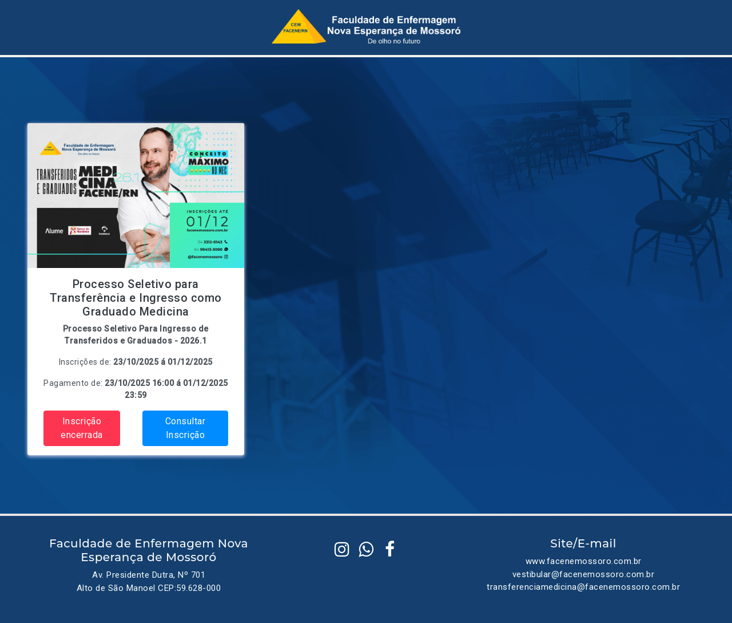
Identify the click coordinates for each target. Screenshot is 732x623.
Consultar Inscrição (185, 428)
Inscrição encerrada (82, 428)
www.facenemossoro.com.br (584, 561)
